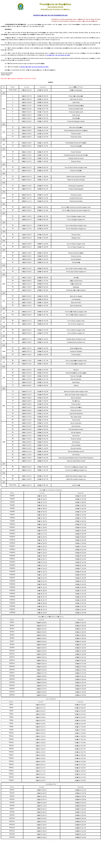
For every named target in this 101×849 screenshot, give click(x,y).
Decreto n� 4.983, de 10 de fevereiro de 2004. (34, 67)
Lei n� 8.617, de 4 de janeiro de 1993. (58, 55)
